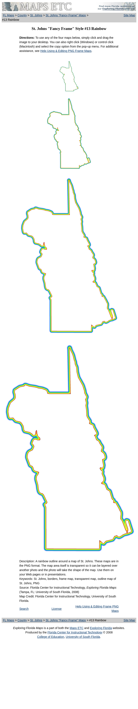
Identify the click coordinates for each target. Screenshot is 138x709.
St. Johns (36, 15)
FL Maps (8, 15)
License (57, 608)
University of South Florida (83, 636)
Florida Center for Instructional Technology (74, 632)
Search (24, 608)
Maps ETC (77, 628)
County (22, 15)
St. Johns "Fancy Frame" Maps (66, 15)
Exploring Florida (101, 628)
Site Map (129, 15)
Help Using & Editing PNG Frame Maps (65, 51)
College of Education (50, 636)
